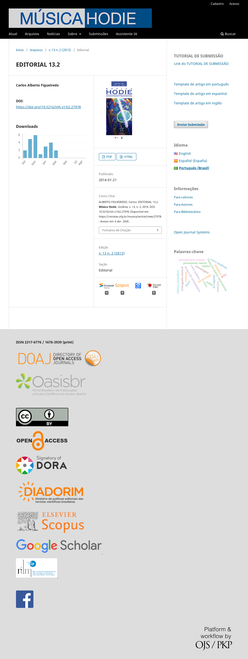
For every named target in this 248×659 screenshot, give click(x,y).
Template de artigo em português (201, 84)
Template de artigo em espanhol (200, 93)
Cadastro (217, 3)
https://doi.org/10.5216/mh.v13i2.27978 (48, 107)
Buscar (228, 33)
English (185, 153)
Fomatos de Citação (116, 230)
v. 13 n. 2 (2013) (60, 50)
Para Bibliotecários (187, 211)
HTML (128, 157)
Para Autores (183, 204)
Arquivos (32, 33)
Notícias (53, 33)
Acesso (234, 3)
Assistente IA (126, 33)
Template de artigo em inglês (198, 103)
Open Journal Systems (192, 232)
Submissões (98, 33)
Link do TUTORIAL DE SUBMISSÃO (201, 63)
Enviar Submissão (191, 124)
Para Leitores (183, 197)
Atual (13, 33)
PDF (109, 157)
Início (20, 50)
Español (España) (193, 160)
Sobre (73, 33)
